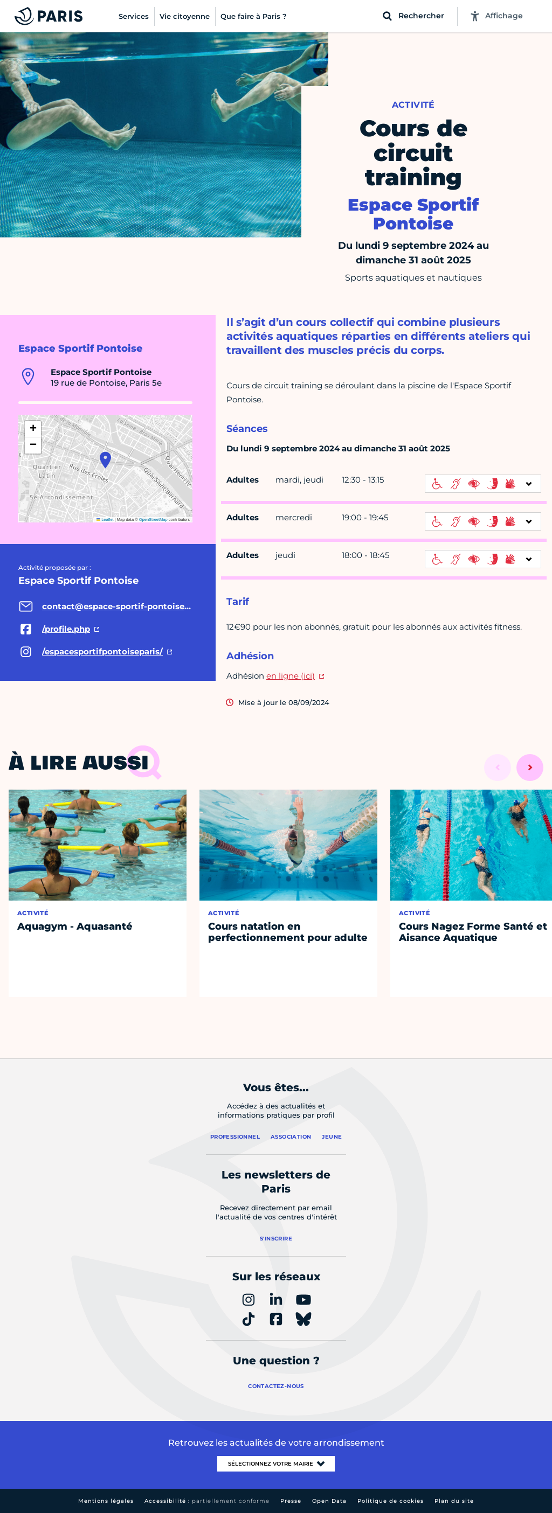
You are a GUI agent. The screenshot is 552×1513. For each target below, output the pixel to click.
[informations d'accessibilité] (483, 484)
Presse (290, 1500)
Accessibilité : (207, 1500)
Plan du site (454, 1500)
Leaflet (105, 519)
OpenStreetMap (153, 519)
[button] (105, 460)
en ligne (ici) (290, 676)
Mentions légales (106, 1500)
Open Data (329, 1500)
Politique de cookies (390, 1500)
